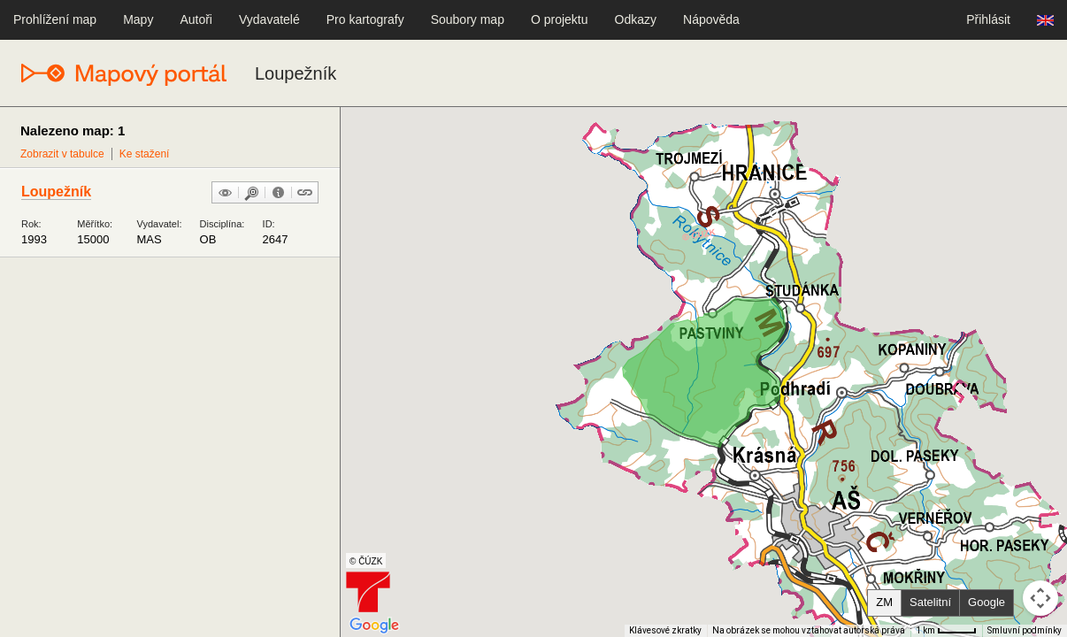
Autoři (196, 19)
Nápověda (711, 19)
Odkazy (635, 19)
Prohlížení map (54, 19)
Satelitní (930, 602)
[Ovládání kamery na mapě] (1040, 598)
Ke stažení (144, 154)
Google (986, 602)
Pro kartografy (365, 19)
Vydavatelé (269, 19)
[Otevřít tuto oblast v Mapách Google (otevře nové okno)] (374, 625)
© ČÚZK (365, 561)
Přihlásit (988, 19)
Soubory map (467, 19)
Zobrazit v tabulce (62, 154)
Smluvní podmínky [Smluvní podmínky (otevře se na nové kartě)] (1024, 630)
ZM (884, 602)
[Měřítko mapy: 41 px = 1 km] (946, 631)
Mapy (138, 19)
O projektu (559, 19)
